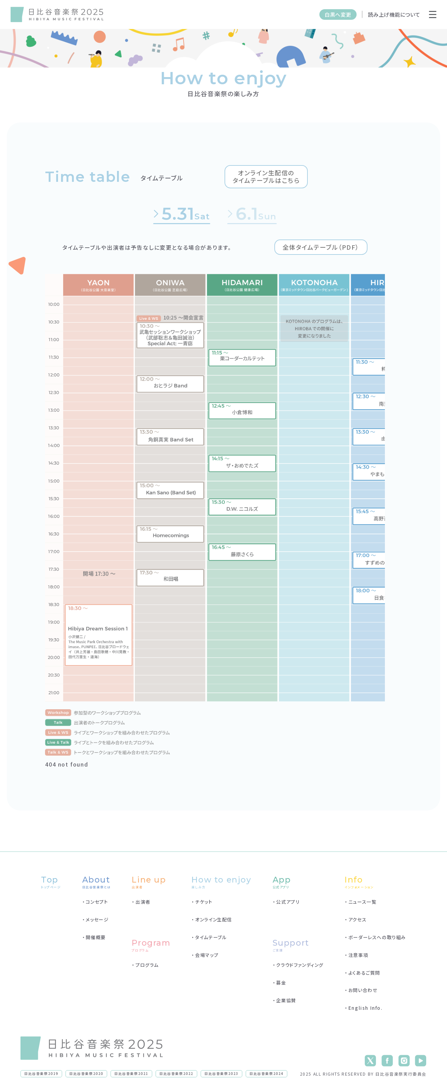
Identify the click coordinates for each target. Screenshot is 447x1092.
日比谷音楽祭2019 (41, 1073)
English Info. (365, 1008)
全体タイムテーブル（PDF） (320, 247)
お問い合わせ (363, 990)
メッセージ (97, 919)
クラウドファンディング (299, 965)
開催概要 (95, 937)
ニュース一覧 (362, 902)
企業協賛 (286, 1000)
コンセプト (97, 902)
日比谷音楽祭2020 (86, 1073)
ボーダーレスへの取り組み (377, 937)
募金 (281, 982)
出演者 (142, 902)
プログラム (147, 965)
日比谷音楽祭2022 (176, 1073)
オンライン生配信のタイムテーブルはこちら (267, 177)
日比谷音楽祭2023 (221, 1073)
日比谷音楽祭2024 (266, 1073)
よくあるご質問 (364, 973)
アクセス (357, 919)
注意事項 (358, 955)
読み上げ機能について (394, 14)
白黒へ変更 (338, 14)
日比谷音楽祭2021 (131, 1073)
